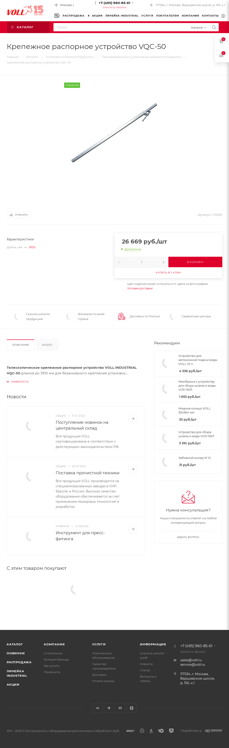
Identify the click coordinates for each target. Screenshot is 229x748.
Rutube (120, 708)
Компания (54, 644)
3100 (32, 247)
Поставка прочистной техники (87, 472)
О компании (53, 653)
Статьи (145, 670)
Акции (13, 684)
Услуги (99, 644)
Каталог (15, 644)
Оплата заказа (103, 681)
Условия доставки (140, 288)
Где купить (51, 665)
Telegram (109, 708)
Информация (153, 644)
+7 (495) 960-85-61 (114, 3)
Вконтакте (97, 708)
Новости (146, 664)
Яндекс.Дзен (131, 708)
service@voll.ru (192, 664)
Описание (20, 344)
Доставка (99, 674)
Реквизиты (52, 672)
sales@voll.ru (191, 660)
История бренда (56, 659)
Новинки (16, 653)
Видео (47, 344)
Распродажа (19, 662)
